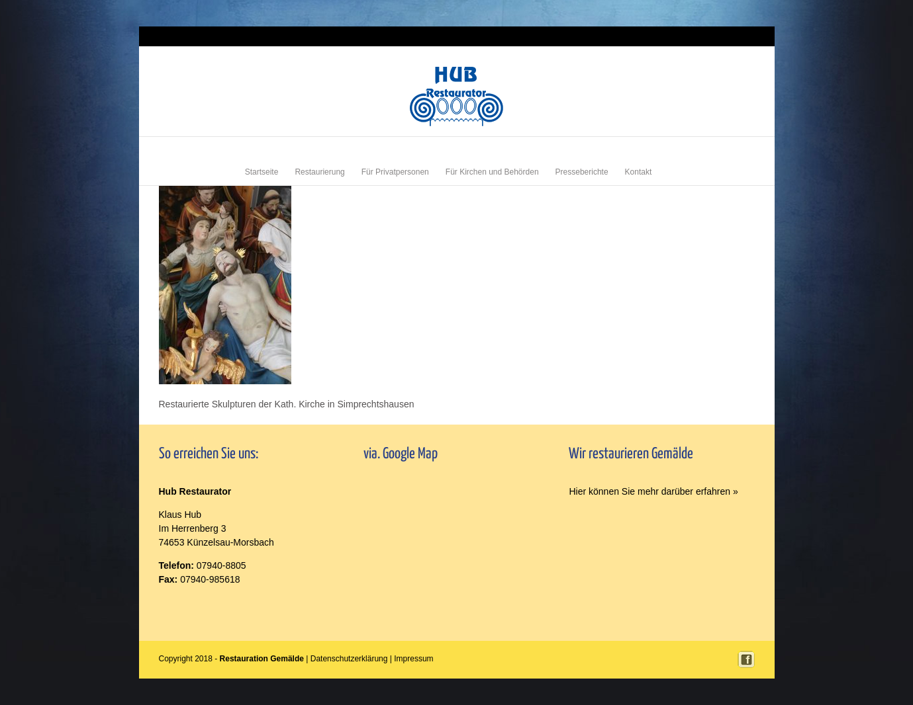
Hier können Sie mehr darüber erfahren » (653, 491)
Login (708, 36)
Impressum (738, 36)
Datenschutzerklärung (349, 658)
